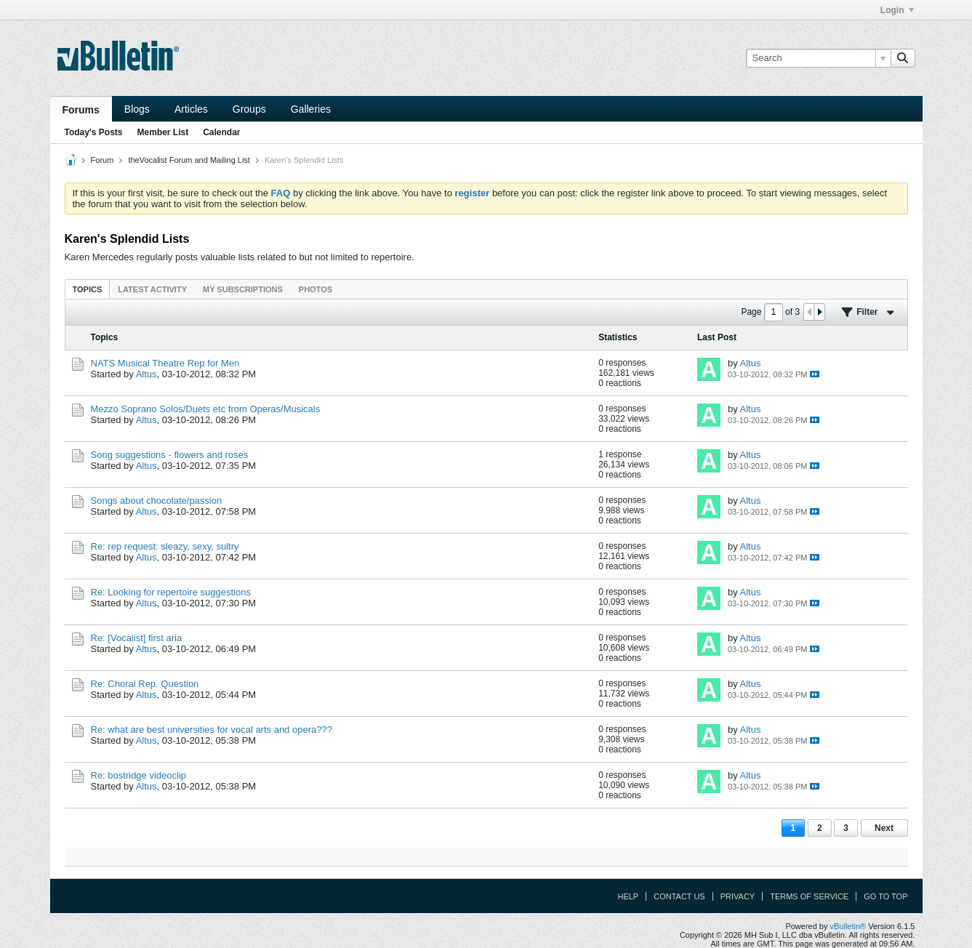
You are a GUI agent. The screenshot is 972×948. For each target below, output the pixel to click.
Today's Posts (94, 132)
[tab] (88, 289)
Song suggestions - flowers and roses (170, 454)
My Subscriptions (243, 289)
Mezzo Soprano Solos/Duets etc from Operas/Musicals (206, 408)
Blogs (137, 109)
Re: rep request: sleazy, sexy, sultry (165, 546)
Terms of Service (809, 896)
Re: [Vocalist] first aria (136, 637)
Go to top (885, 896)
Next (884, 828)
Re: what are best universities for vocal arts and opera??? (211, 729)
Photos (315, 289)
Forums (81, 110)
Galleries (311, 109)
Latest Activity (152, 289)
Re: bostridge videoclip (139, 775)
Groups (249, 109)
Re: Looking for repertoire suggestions (171, 592)
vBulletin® (848, 926)
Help (627, 896)
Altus (146, 374)
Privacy (737, 896)
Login (897, 10)
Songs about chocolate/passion (156, 500)
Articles (191, 109)
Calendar (221, 132)
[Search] (818, 58)
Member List (163, 132)
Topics (88, 289)
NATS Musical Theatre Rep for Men (165, 363)
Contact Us (679, 896)
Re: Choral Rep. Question (145, 683)
